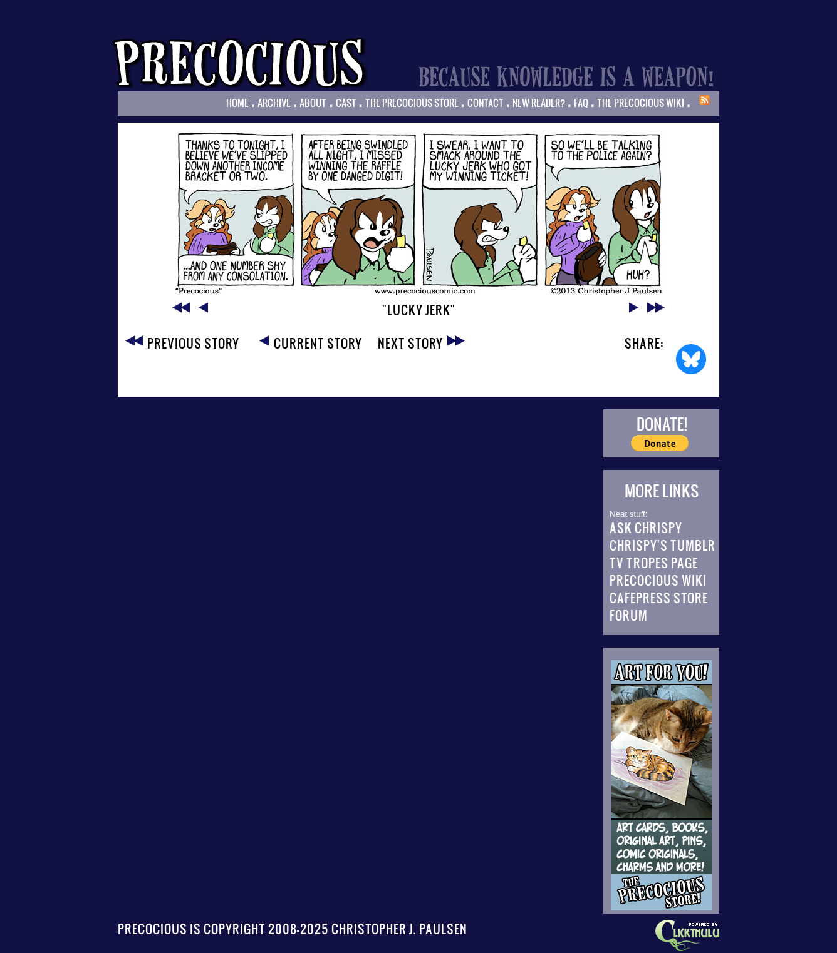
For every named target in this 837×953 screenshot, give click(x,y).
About (312, 103)
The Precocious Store (412, 103)
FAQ (581, 103)
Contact (485, 103)
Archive (274, 103)
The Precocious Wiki (640, 103)
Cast (346, 103)
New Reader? (538, 103)
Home (237, 103)
